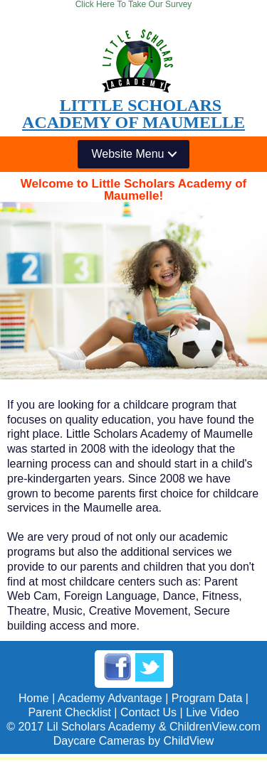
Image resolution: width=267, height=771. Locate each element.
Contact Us (148, 712)
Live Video (212, 712)
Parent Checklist (69, 712)
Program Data (207, 698)
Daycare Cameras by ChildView (133, 741)
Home (34, 698)
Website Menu (128, 154)
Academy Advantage (110, 698)
